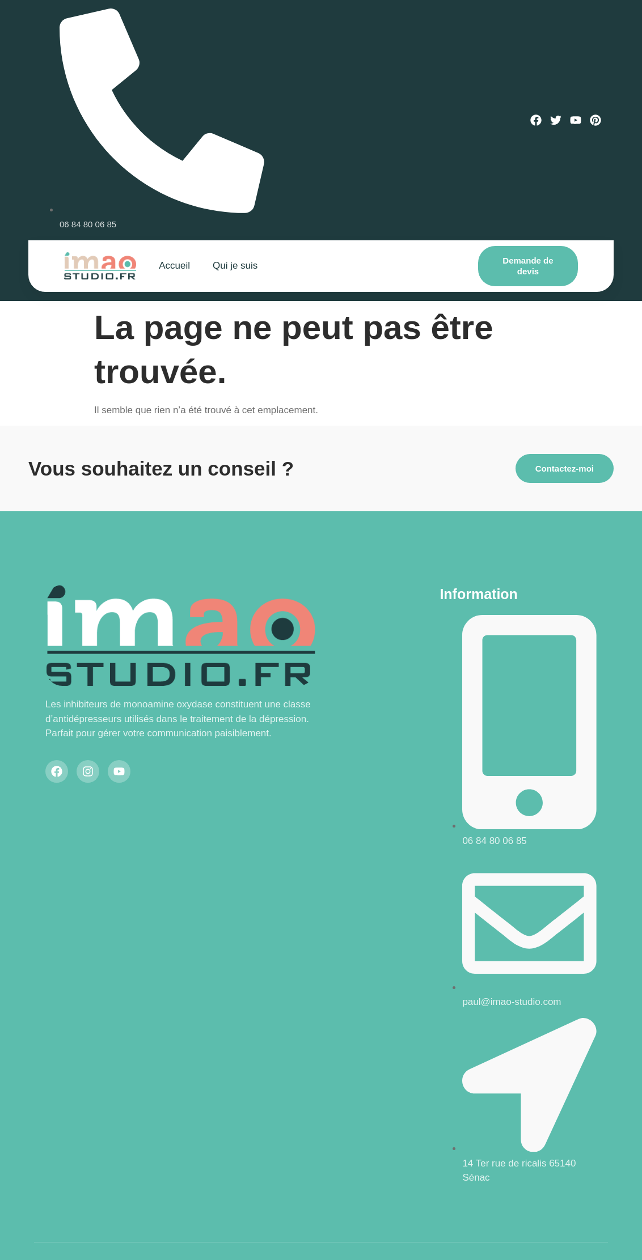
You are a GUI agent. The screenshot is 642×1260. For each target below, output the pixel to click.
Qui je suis (235, 265)
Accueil (174, 265)
